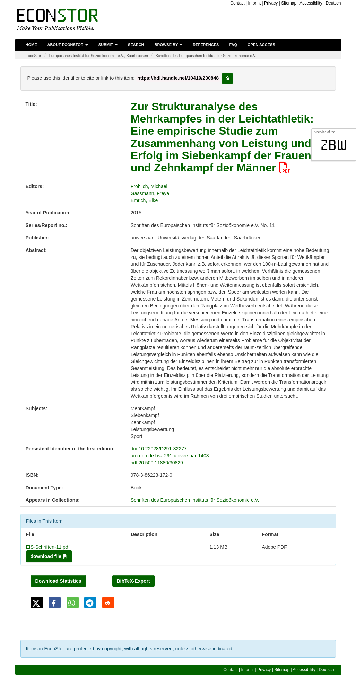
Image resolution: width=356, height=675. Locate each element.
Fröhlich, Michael (149, 186)
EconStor (33, 55)
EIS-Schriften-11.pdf (48, 547)
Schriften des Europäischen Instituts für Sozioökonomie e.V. (205, 55)
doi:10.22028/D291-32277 (159, 449)
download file (49, 556)
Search (136, 45)
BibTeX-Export (133, 581)
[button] (37, 602)
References (206, 45)
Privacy (271, 3)
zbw (334, 145)
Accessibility (310, 3)
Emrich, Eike (144, 200)
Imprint (254, 3)
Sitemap (288, 3)
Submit (108, 45)
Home (31, 45)
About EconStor (67, 45)
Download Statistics (58, 581)
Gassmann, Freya (150, 193)
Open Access (261, 45)
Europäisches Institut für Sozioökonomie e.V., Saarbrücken (98, 55)
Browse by (169, 45)
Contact (237, 3)
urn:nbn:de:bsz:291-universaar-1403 (170, 455)
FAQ (233, 45)
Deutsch (333, 3)
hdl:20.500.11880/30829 (157, 462)
